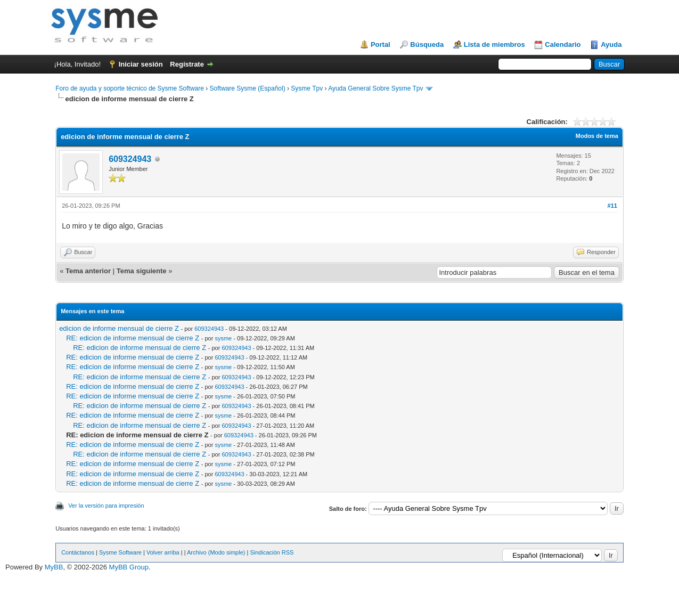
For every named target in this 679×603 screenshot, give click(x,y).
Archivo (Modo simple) (216, 552)
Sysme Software (120, 552)
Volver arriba (162, 552)
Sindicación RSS (271, 552)
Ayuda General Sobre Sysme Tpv (375, 88)
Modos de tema (597, 136)
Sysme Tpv (307, 88)
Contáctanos (77, 552)
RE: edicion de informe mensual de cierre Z (132, 338)
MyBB (54, 567)
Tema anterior (88, 271)
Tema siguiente (142, 271)
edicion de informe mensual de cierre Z (119, 328)
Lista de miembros (494, 44)
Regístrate (187, 64)
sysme (223, 338)
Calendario (562, 44)
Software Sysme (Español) (247, 88)
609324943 (130, 159)
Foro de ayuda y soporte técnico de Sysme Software (129, 88)
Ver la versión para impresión (106, 505)
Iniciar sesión (141, 64)
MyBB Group (129, 567)
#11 (612, 205)
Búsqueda (427, 44)
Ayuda (611, 44)
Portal (380, 44)
